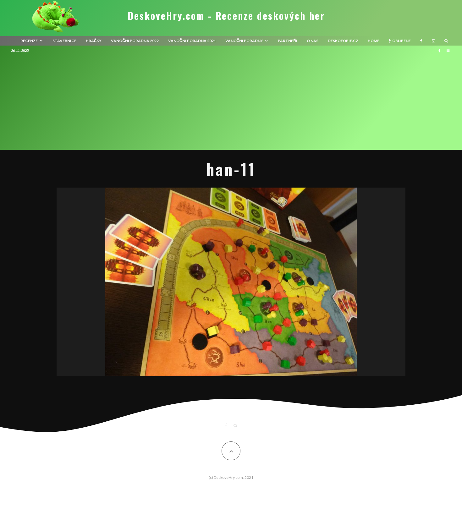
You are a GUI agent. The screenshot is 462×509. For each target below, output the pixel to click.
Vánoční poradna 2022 (135, 40)
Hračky (94, 40)
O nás (312, 40)
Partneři (287, 40)
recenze (29, 40)
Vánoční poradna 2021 (192, 40)
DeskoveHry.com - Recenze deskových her (226, 15)
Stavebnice (64, 40)
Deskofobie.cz (343, 40)
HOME (373, 40)
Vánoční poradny (244, 40)
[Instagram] (433, 41)
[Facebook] (421, 41)
